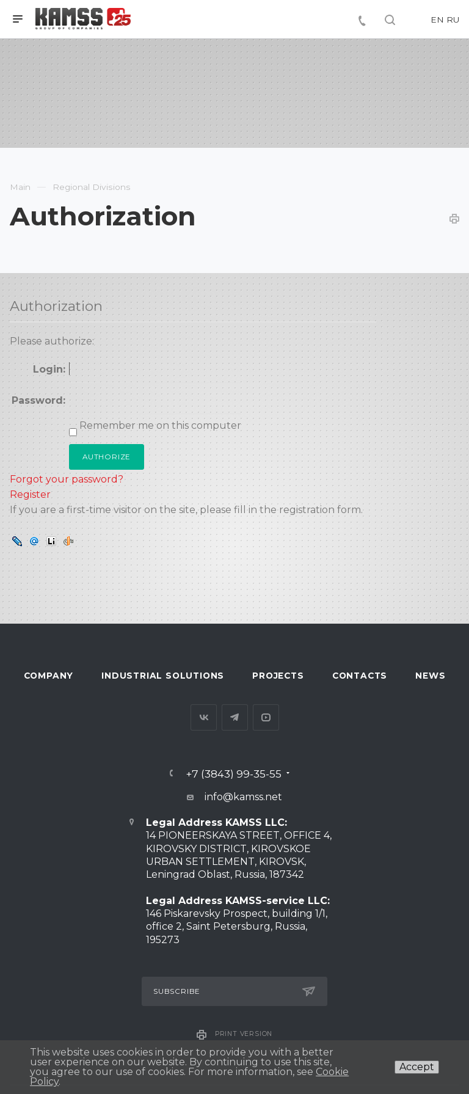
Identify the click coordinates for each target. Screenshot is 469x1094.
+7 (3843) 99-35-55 (234, 773)
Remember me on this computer (159, 425)
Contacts (359, 675)
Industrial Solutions (162, 675)
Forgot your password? (66, 479)
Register (30, 494)
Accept (416, 1067)
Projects (278, 675)
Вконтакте (204, 717)
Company (49, 675)
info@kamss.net (243, 797)
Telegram (235, 717)
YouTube (266, 717)
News (430, 675)
